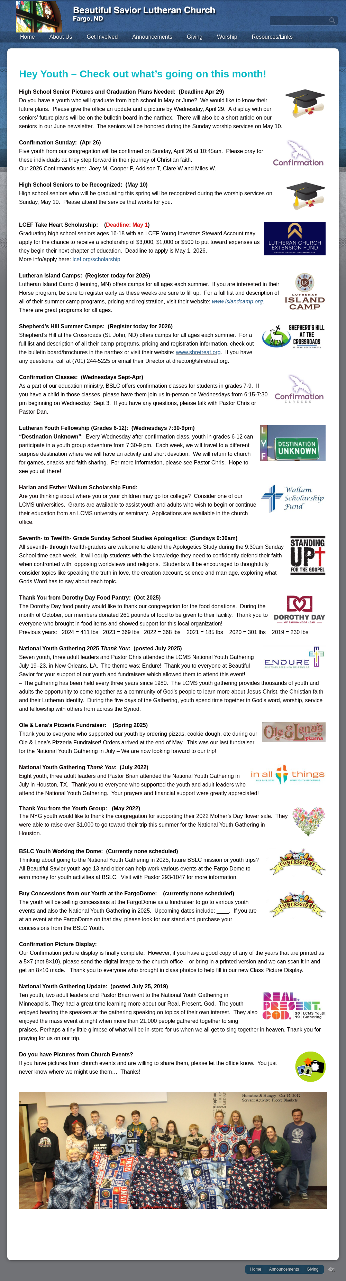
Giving (194, 37)
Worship (227, 37)
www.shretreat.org (198, 352)
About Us (60, 37)
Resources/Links (272, 37)
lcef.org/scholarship (96, 259)
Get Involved (102, 37)
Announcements (152, 37)
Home (27, 37)
